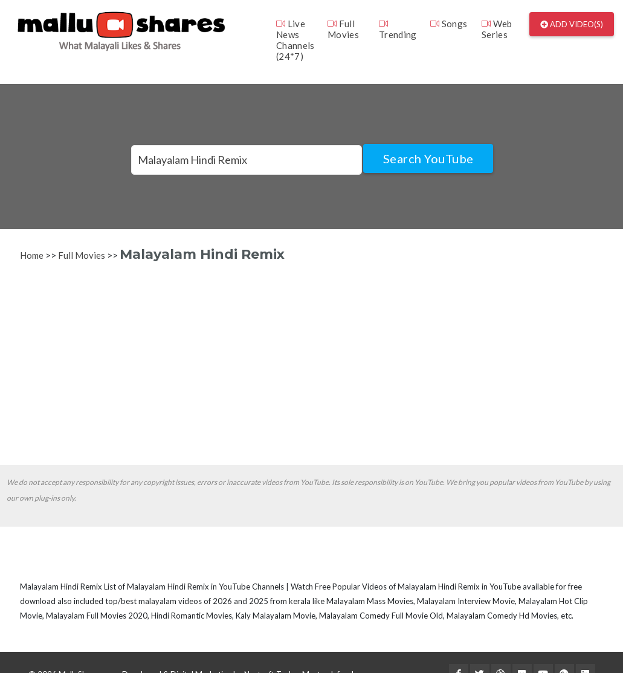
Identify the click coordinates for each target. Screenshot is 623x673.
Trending (397, 29)
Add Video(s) (571, 24)
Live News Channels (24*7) (295, 40)
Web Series (497, 29)
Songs (448, 23)
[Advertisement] (309, 362)
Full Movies (343, 29)
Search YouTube (428, 158)
